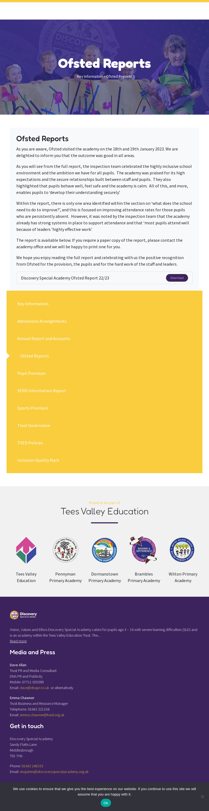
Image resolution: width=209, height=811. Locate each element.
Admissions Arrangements (42, 321)
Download (177, 278)
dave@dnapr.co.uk (34, 687)
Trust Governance (33, 425)
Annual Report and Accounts (43, 338)
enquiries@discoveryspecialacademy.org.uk (54, 771)
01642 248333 (32, 765)
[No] (202, 796)
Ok (105, 803)
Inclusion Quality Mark (38, 460)
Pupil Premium (31, 373)
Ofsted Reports (34, 356)
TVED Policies (30, 442)
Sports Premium (32, 408)
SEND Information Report (41, 390)
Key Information (90, 76)
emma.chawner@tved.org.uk (42, 714)
